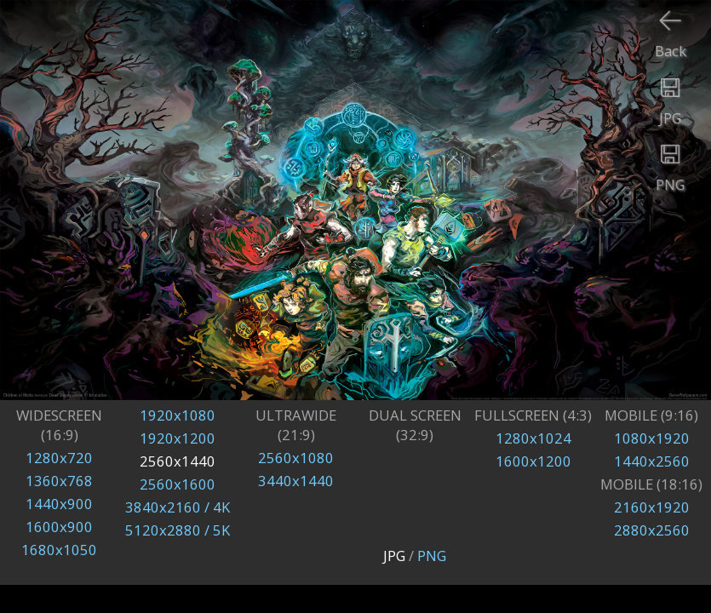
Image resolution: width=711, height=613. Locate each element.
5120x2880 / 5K (177, 530)
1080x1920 (652, 438)
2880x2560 (652, 530)
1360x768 (59, 480)
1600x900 (59, 526)
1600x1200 (533, 461)
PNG (431, 555)
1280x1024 (533, 438)
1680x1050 (59, 549)
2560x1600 (177, 484)
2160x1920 (652, 507)
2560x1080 (296, 457)
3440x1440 (296, 480)
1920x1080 (177, 415)
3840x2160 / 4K (177, 507)
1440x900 (59, 503)
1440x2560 (652, 461)
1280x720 (59, 457)
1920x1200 (177, 438)
